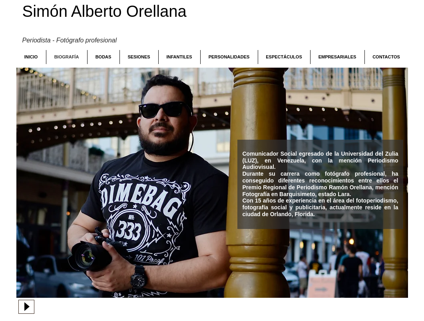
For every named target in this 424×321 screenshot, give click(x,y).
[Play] (26, 306)
